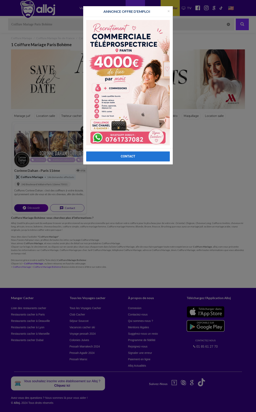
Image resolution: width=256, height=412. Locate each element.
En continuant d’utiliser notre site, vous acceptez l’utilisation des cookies (42, 406)
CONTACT (128, 156)
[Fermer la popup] (168, 11)
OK (88, 406)
